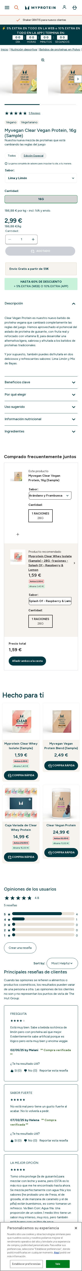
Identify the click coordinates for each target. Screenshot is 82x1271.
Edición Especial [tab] (33, 155)
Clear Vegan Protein (61, 825)
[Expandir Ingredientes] (41, 432)
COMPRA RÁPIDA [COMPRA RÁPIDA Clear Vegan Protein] (61, 852)
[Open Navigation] (7, 7)
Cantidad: (12, 231)
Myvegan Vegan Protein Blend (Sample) (61, 746)
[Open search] (16, 7)
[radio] (41, 199)
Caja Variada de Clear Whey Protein (21, 827)
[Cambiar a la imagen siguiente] (78, 79)
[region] (41, 1246)
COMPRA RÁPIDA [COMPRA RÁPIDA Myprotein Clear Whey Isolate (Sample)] (20, 775)
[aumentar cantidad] (33, 239)
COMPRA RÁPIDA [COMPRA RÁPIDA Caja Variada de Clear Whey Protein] (20, 857)
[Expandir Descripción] (41, 304)
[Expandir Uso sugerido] (41, 407)
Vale (57, 1263)
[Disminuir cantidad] (9, 239)
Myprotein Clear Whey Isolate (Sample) (20, 746)
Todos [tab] (12, 155)
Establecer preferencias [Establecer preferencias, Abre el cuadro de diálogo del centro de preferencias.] (26, 1263)
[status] (21, 239)
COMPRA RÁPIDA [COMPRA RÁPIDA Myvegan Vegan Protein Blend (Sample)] (61, 765)
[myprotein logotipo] (40, 7)
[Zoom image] (43, 60)
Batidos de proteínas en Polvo (59, 49)
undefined (41, 178)
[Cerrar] (76, 1228)
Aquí (56, 1252)
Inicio (4, 49)
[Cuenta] (64, 7)
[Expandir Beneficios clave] (41, 382)
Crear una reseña (20, 948)
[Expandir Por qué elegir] (41, 395)
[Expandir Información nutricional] (41, 419)
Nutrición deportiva (23, 49)
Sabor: (9, 170)
